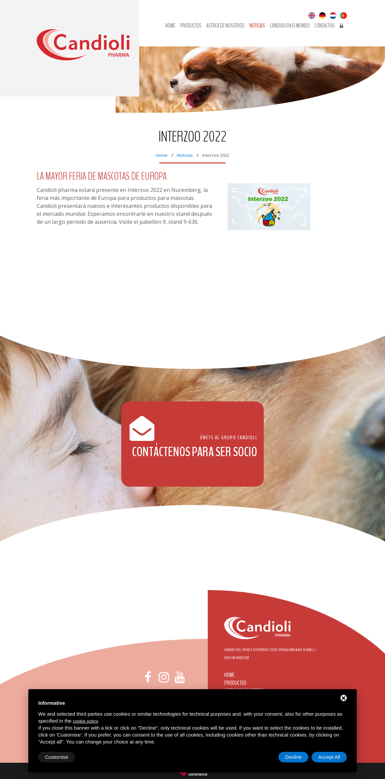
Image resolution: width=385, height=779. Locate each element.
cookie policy (85, 721)
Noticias (257, 26)
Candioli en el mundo (290, 26)
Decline (293, 757)
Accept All (329, 757)
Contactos (325, 26)
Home (162, 155)
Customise (57, 757)
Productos (190, 26)
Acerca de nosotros (225, 26)
